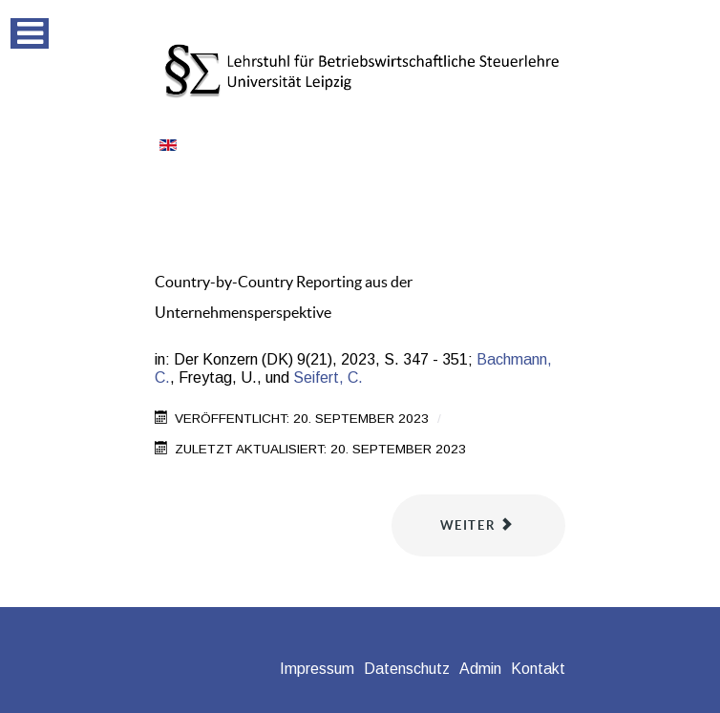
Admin (480, 669)
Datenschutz (407, 669)
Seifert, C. (328, 377)
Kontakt (538, 669)
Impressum (317, 669)
